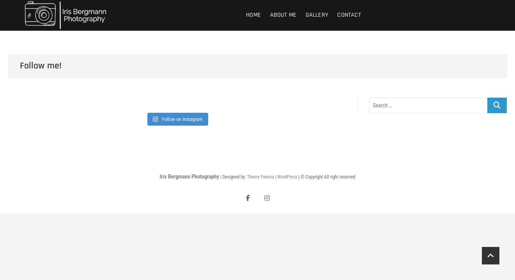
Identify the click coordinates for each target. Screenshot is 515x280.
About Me (283, 15)
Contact (349, 15)
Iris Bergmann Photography (189, 176)
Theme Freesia (260, 177)
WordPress (287, 177)
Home (253, 15)
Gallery (317, 15)
